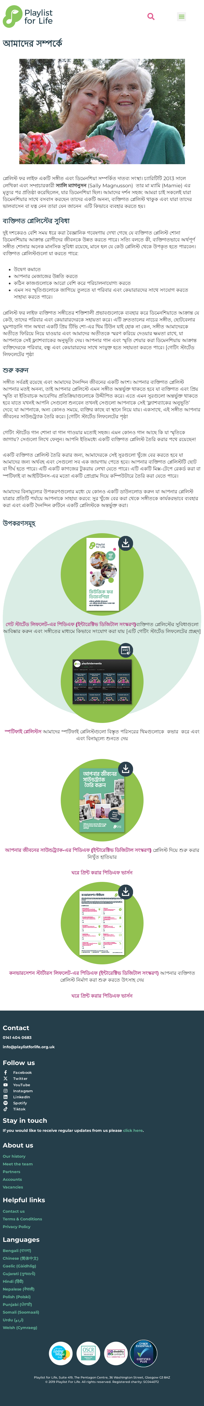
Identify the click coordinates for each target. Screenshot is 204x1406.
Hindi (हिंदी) (13, 1281)
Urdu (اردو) (13, 1319)
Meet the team (18, 1164)
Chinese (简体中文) (20, 1258)
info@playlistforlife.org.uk (29, 1046)
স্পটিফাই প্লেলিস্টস (23, 732)
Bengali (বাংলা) (17, 1250)
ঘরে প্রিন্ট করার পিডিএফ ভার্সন (102, 996)
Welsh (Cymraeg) (20, 1327)
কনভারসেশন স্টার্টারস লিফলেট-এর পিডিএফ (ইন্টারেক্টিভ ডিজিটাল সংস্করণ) (84, 973)
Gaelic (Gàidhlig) (19, 1266)
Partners (11, 1171)
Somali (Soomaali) (21, 1312)
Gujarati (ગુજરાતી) (19, 1273)
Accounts (12, 1179)
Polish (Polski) (17, 1296)
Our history (14, 1156)
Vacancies (13, 1187)
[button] (181, 16)
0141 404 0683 (17, 1037)
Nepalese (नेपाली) (19, 1289)
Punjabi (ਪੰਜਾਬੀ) (17, 1304)
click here (133, 1130)
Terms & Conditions (22, 1219)
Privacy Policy (16, 1226)
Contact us (14, 1211)
